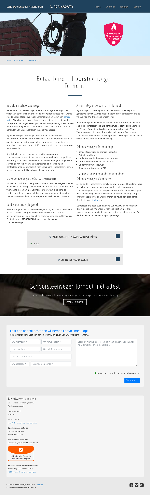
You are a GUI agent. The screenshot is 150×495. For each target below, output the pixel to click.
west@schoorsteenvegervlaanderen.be (22, 423)
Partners (40, 484)
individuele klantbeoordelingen (22, 472)
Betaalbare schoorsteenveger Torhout (28, 60)
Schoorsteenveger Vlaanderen (24, 6)
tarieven (96, 200)
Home (8, 60)
